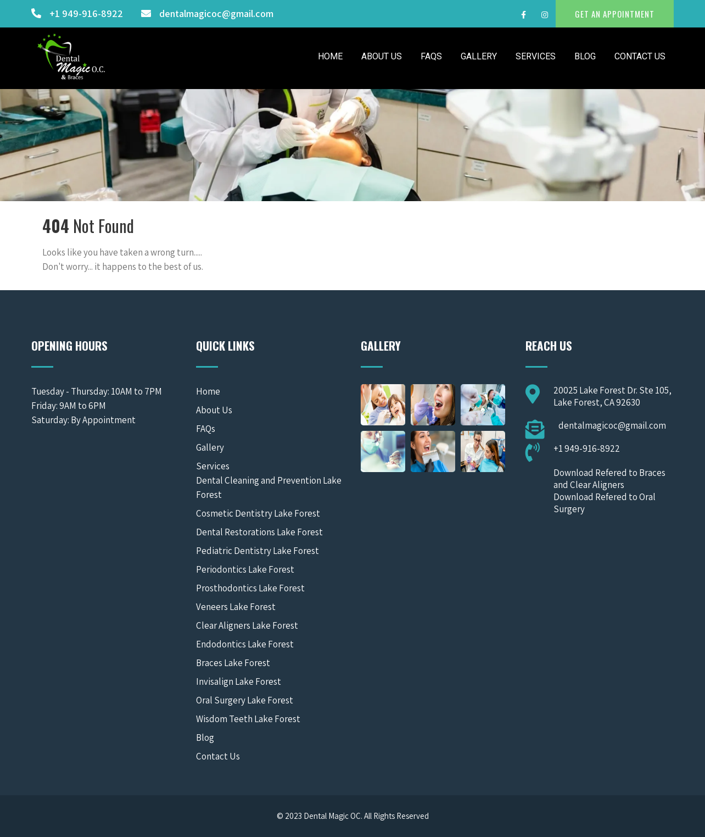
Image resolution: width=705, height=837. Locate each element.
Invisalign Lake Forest (238, 681)
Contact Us (639, 56)
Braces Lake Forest (233, 663)
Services (536, 56)
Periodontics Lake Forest (245, 569)
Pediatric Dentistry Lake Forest (257, 551)
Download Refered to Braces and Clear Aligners (609, 479)
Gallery (479, 56)
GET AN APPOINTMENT (614, 14)
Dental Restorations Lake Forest (259, 532)
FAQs (431, 56)
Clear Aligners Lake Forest (247, 625)
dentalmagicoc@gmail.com (216, 13)
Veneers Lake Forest (236, 607)
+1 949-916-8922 (86, 13)
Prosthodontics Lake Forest (250, 588)
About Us (381, 56)
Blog (585, 56)
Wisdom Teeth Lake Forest (248, 719)
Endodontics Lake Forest (245, 644)
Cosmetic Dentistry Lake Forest (258, 513)
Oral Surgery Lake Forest (244, 700)
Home (330, 56)
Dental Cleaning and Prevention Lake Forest (269, 487)
